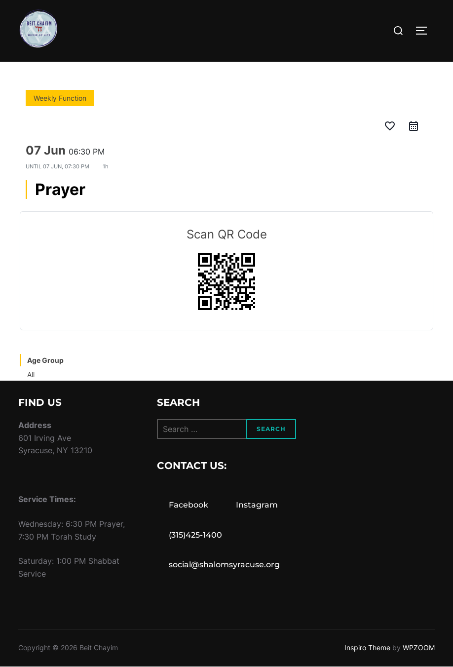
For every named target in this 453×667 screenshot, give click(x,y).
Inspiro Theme (367, 647)
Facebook (188, 505)
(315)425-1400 (195, 535)
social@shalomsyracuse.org (224, 564)
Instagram (257, 505)
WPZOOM (419, 647)
